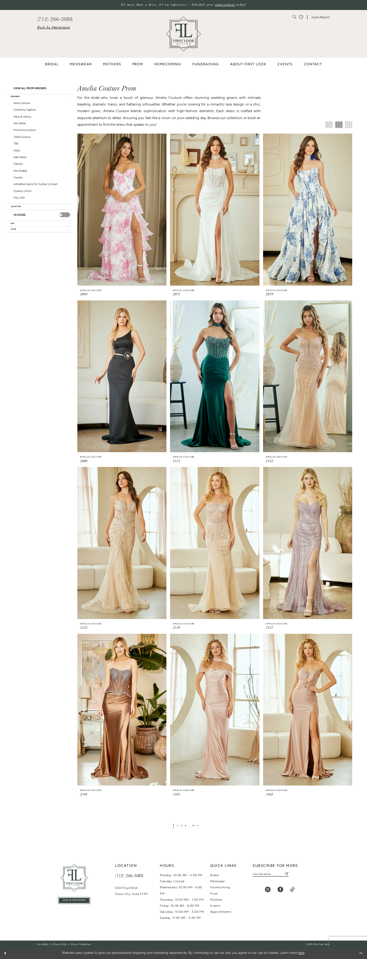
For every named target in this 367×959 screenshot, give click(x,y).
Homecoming (220, 887)
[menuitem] (53, 27)
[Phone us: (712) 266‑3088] (55, 18)
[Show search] (294, 17)
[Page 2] (174, 825)
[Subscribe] (304, 875)
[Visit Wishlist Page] (301, 17)
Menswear (217, 881)
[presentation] (64, 221)
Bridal (214, 875)
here (301, 953)
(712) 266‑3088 (129, 875)
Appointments (220, 912)
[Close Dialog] (7, 953)
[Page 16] (197, 825)
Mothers (216, 900)
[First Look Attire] (74, 878)
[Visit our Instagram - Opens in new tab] (268, 892)
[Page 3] (179, 825)
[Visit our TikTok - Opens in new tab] (292, 892)
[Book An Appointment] (53, 27)
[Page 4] (185, 825)
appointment (225, 4)
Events (215, 906)
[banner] (183, 33)
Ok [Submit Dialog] (359, 953)
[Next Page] (203, 825)
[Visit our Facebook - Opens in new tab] (280, 892)
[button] (320, 17)
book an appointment (74, 902)
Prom (214, 894)
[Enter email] (281, 875)
